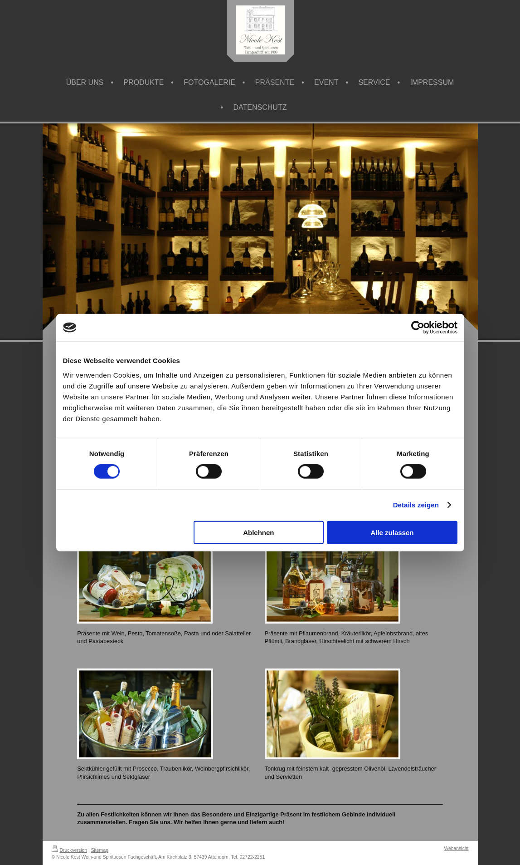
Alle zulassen (391, 532)
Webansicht (456, 848)
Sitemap (99, 850)
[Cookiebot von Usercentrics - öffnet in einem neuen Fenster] (417, 327)
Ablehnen (258, 532)
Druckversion (69, 850)
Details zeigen (416, 505)
